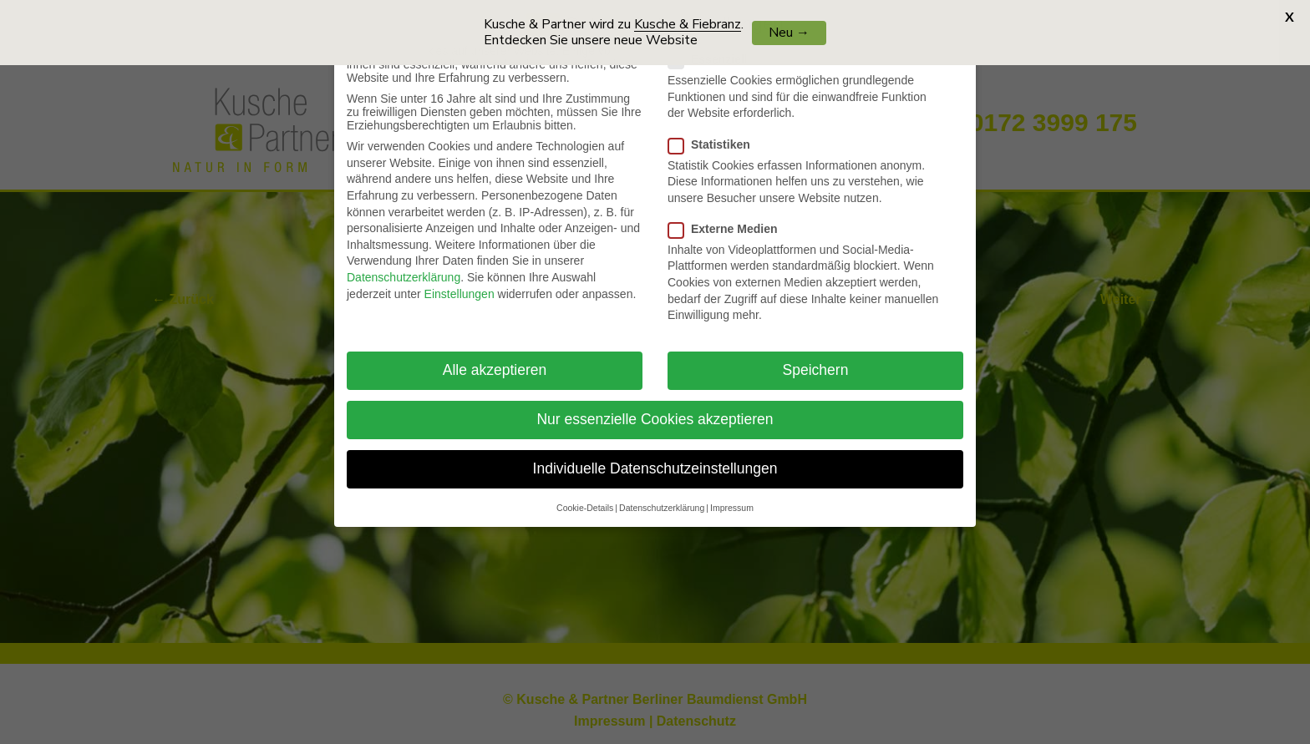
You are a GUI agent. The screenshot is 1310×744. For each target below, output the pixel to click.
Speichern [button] (816, 355)
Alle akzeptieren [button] (495, 355)
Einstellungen (459, 278)
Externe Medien (729, 213)
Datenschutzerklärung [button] (661, 492)
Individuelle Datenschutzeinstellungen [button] (655, 453)
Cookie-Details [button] (584, 492)
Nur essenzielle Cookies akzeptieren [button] (654, 404)
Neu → (789, 32)
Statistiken (716, 128)
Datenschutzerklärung (403, 262)
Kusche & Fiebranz (687, 24)
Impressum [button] (732, 492)
